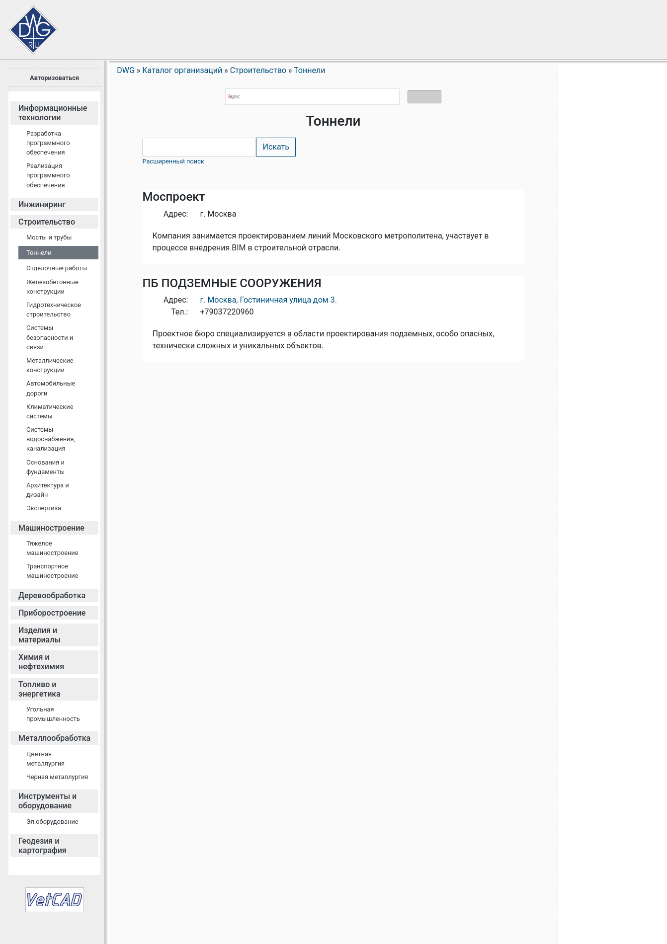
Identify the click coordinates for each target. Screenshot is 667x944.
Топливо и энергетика (39, 689)
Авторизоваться (54, 77)
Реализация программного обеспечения (48, 175)
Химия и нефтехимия (41, 661)
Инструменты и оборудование (47, 800)
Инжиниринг (42, 204)
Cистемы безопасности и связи (49, 337)
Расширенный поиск (173, 161)
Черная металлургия (57, 777)
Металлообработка (54, 738)
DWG (126, 70)
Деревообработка (51, 595)
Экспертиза (43, 508)
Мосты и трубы (49, 237)
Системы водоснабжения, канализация (50, 439)
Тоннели (39, 252)
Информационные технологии (52, 112)
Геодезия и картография (42, 845)
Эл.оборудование (52, 821)
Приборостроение (51, 613)
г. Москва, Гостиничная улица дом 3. (268, 300)
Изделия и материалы (39, 635)
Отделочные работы (56, 268)
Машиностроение (51, 528)
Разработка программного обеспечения (48, 143)
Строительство (46, 222)
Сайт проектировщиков (25, 25)
